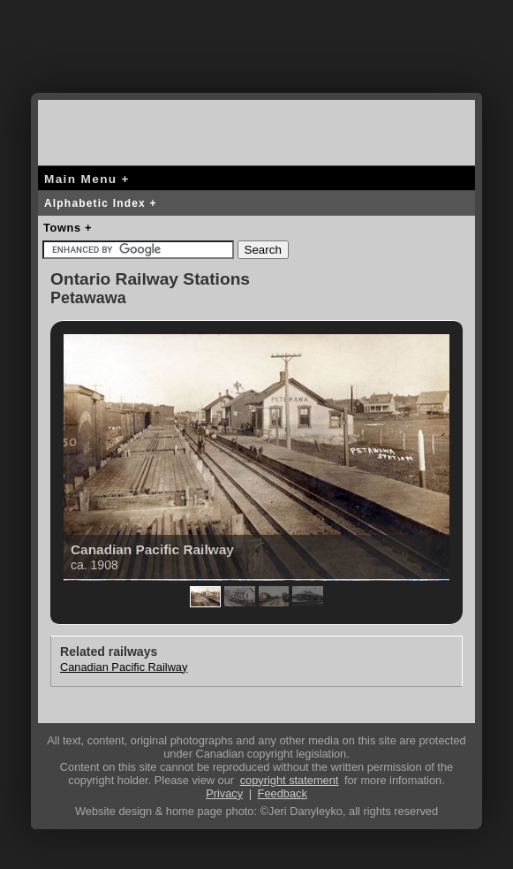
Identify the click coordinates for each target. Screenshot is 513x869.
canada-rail (108, 129)
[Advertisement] (257, 57)
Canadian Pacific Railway (123, 667)
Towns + (67, 227)
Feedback (282, 793)
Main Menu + (87, 179)
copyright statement (289, 780)
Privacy (224, 793)
